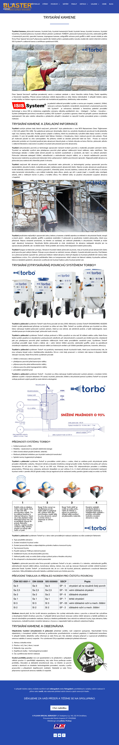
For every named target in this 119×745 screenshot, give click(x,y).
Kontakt (6, 9)
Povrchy (54, 4)
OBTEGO (83, 4)
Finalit (74, 4)
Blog (111, 4)
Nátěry (66, 4)
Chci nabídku (59, 708)
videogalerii (54, 689)
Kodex (12, 4)
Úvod (5, 4)
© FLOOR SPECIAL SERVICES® (44, 716)
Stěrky (45, 4)
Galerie (94, 4)
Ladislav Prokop (65, 721)
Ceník (104, 4)
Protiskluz (35, 4)
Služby (23, 4)
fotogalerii (68, 689)
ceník (41, 691)
